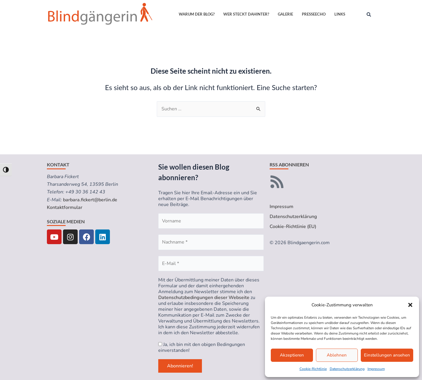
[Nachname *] (211, 242)
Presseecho (314, 14)
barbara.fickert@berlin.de (90, 200)
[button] (410, 305)
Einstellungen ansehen (387, 355)
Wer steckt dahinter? (246, 14)
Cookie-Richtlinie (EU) (293, 226)
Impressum (376, 369)
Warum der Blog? (197, 14)
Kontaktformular (64, 207)
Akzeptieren (292, 355)
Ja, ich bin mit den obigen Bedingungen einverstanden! (201, 347)
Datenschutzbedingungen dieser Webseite (203, 297)
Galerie (285, 14)
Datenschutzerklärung (347, 369)
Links (339, 14)
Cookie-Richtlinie (313, 369)
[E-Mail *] (211, 263)
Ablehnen (337, 355)
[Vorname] (211, 221)
